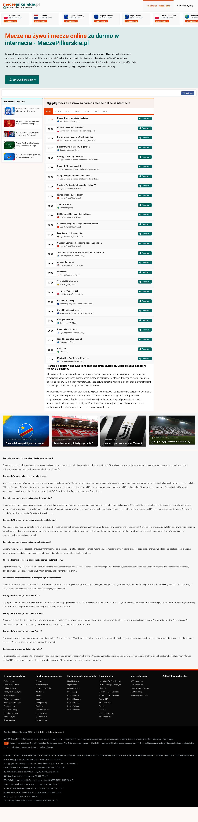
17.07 (105, 111)
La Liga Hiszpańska (43, 688)
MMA (74, 323)
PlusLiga (102, 688)
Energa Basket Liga (106, 713)
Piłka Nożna (94, 160)
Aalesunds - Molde (65, 262)
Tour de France (64, 204)
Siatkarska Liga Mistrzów (109, 692)
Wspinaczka (63, 342)
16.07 (95, 111)
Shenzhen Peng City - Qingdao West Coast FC (78, 224)
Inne (77, 121)
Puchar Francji (73, 695)
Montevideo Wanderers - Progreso (73, 358)
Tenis (93, 131)
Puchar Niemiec (73, 702)
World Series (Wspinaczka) (69, 339)
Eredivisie (39, 706)
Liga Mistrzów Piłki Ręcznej (110, 681)
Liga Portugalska (42, 710)
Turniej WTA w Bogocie (67, 281)
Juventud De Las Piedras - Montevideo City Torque (80, 252)
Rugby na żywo (10, 706)
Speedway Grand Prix (139, 695)
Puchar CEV (103, 699)
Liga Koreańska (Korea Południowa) (72, 160)
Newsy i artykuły (185, 6)
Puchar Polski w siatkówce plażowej (73, 118)
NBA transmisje (105, 702)
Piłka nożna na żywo (12, 699)
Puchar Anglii (72, 692)
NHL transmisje (105, 717)
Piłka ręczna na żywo (12, 702)
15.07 (86, 111)
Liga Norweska (64, 236)
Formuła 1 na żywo (11, 685)
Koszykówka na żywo (12, 692)
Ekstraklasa (40, 681)
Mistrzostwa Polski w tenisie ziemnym (73, 131)
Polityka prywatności (56, 732)
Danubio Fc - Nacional (67, 329)
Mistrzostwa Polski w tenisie (70, 128)
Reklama (43, 732)
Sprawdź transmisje (22, 79)
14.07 (77, 111)
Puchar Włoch (73, 706)
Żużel (90, 304)
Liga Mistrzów (73, 681)
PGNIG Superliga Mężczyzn (110, 685)
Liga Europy (72, 685)
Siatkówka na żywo (12, 710)
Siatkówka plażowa (66, 121)
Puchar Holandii (73, 710)
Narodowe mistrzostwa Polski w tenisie (75, 137)
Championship (41, 702)
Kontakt (36, 732)
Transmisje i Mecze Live (158, 6)
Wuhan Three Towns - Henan (70, 195)
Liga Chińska (63, 188)
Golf (60, 352)
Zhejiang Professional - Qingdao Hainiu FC (76, 185)
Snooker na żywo (11, 713)
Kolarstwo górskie (65, 150)
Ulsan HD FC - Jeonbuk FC (69, 166)
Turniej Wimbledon (65, 275)
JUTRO (58, 111)
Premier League (42, 685)
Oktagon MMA (64, 323)
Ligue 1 (39, 699)
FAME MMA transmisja (140, 688)
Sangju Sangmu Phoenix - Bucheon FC (74, 176)
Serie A (38, 695)
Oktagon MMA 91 (65, 320)
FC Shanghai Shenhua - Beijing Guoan (74, 214)
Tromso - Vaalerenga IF (68, 291)
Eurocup (102, 710)
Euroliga (102, 706)
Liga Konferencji (73, 688)
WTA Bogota (63, 285)
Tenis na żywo (9, 717)
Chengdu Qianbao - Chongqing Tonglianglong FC (79, 243)
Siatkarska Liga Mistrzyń (109, 695)
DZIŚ (48, 111)
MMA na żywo (9, 695)
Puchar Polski (41, 720)
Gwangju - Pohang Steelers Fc (71, 156)
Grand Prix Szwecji (65, 300)
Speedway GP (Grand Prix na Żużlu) (72, 304)
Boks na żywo (9, 681)
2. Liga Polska (41, 717)
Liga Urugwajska (65, 256)
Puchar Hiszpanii (74, 699)
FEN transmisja (137, 692)
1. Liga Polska (41, 713)
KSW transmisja (137, 685)
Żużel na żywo (9, 720)
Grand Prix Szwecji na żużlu (69, 310)
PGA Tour (61, 348)
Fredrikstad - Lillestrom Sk (69, 233)
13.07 (67, 111)
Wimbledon (62, 272)
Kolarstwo (62, 208)
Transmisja (144, 119)
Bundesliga (40, 692)
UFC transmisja (137, 681)
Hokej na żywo (10, 688)
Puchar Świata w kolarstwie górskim (73, 147)
